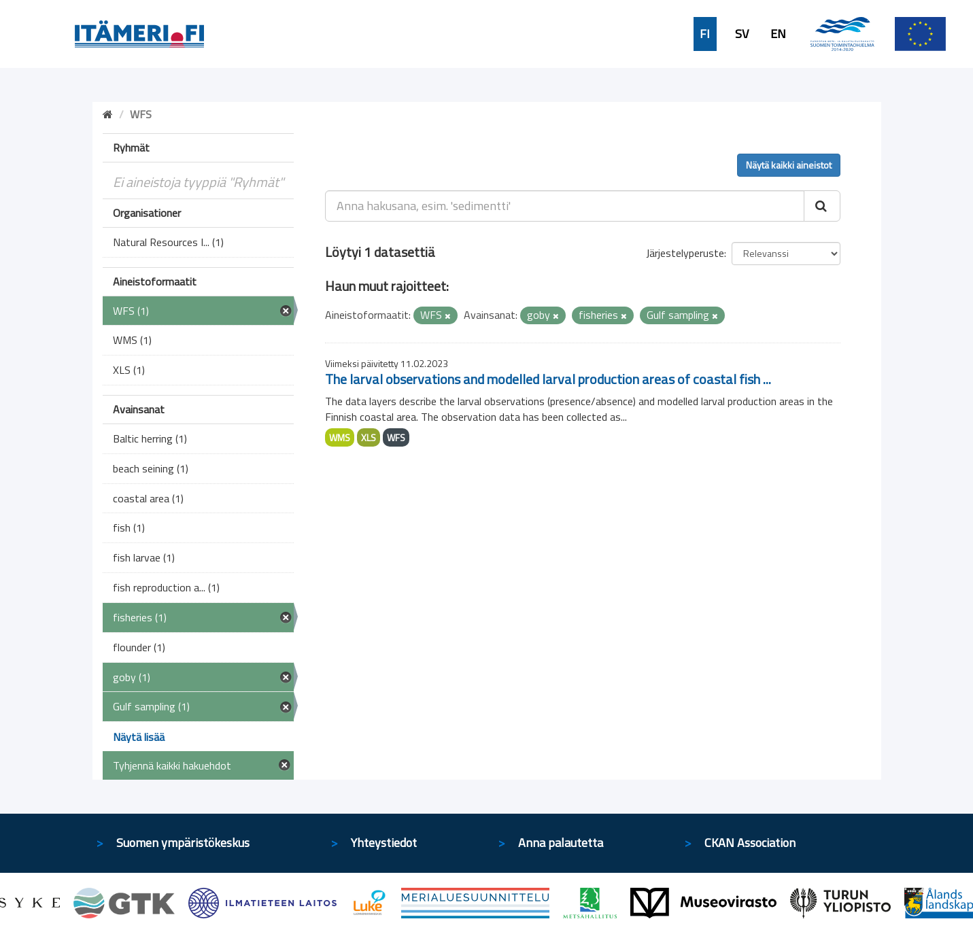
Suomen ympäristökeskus (183, 842)
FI (705, 34)
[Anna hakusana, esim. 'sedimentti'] (564, 206)
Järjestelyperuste (685, 253)
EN (778, 34)
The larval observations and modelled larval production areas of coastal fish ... (548, 379)
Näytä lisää (139, 737)
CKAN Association (750, 842)
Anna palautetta (560, 842)
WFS (396, 437)
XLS (368, 437)
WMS (339, 437)
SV (742, 34)
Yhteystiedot (384, 842)
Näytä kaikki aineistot (789, 165)
